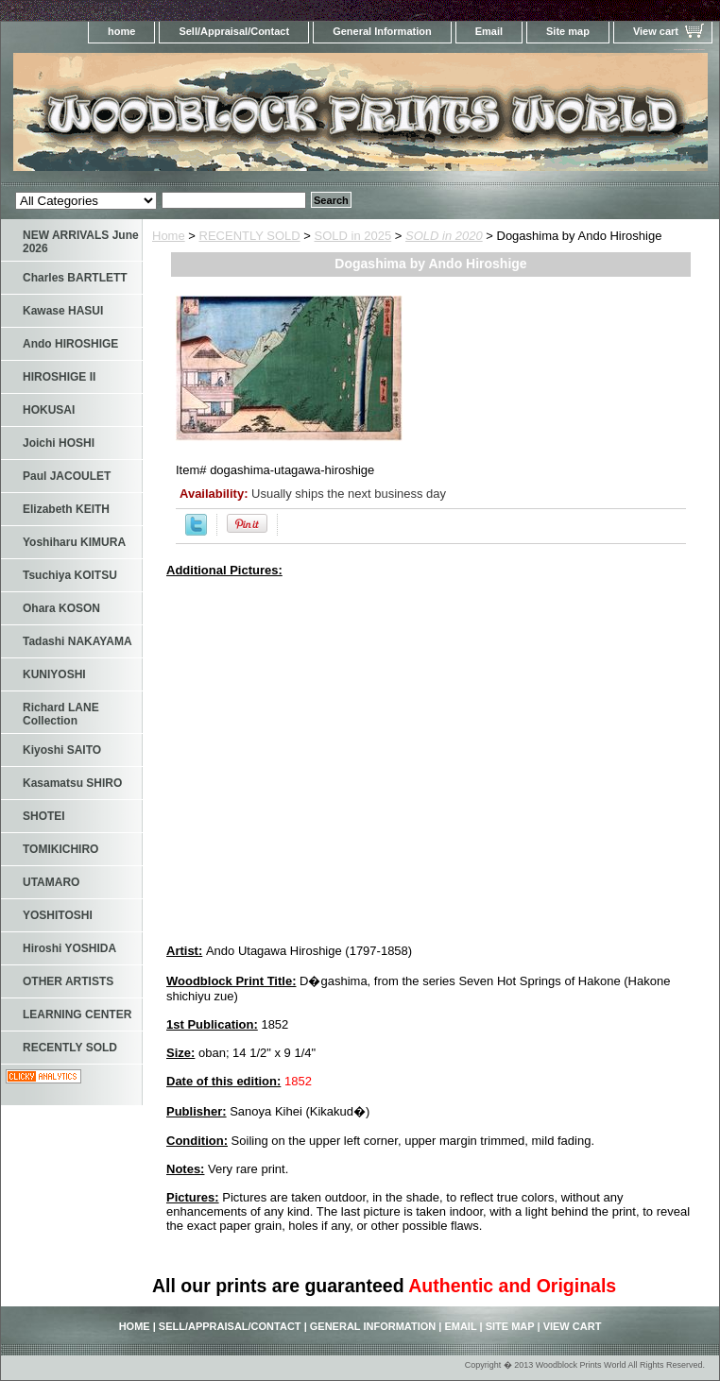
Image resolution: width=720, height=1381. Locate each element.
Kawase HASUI (63, 310)
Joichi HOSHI (58, 443)
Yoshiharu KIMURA (74, 542)
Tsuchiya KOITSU (70, 575)
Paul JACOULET (67, 476)
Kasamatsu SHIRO (72, 783)
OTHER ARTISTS (68, 981)
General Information (382, 31)
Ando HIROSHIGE (70, 343)
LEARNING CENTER (77, 1014)
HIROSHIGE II (59, 377)
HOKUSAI (49, 410)
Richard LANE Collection (61, 714)
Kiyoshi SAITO (62, 750)
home (121, 31)
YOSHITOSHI (58, 915)
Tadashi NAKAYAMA (77, 641)
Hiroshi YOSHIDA (69, 948)
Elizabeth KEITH (66, 509)
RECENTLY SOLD (249, 236)
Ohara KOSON (61, 608)
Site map (568, 31)
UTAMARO (51, 882)
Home (168, 236)
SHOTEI (44, 816)
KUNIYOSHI (54, 674)
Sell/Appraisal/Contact (234, 31)
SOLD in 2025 (353, 236)
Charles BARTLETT (75, 277)
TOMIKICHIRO (60, 849)
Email (489, 31)
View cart (655, 31)
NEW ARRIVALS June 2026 (81, 242)
